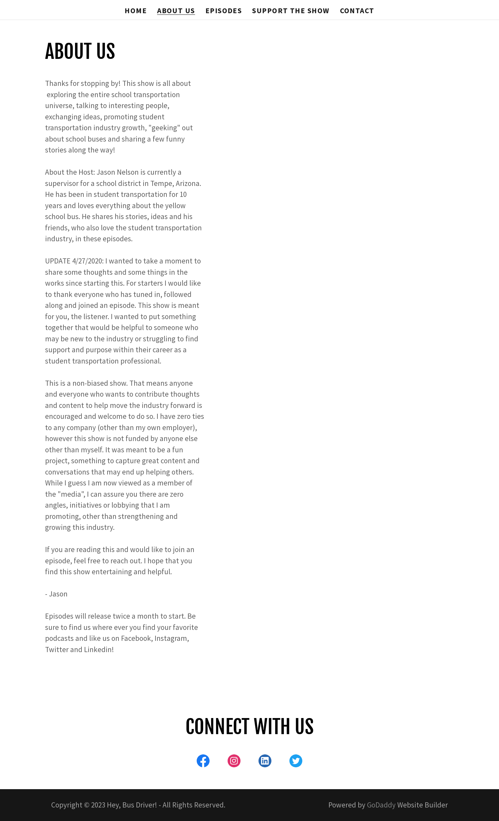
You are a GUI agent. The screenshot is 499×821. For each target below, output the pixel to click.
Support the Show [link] (290, 10)
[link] (203, 762)
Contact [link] (357, 10)
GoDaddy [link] (381, 804)
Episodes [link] (223, 10)
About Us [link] (176, 11)
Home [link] (136, 10)
